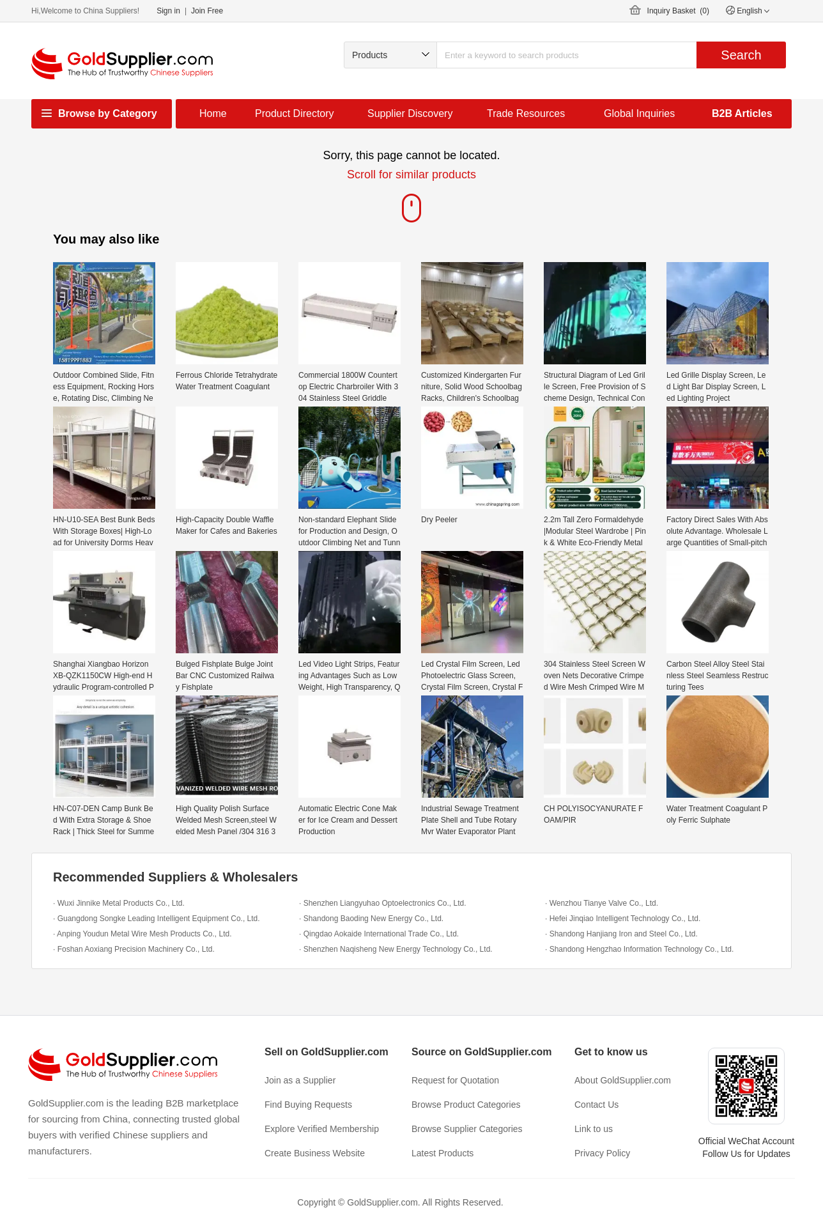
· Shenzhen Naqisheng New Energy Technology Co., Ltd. (396, 949)
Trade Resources (526, 113)
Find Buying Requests (308, 1104)
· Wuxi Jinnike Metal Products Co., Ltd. (119, 903)
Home (213, 113)
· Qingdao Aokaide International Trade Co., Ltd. (379, 933)
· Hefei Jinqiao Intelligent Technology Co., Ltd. (622, 918)
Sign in (168, 10)
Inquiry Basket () (678, 10)
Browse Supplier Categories (467, 1129)
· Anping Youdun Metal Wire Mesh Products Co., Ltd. (142, 933)
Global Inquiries (639, 113)
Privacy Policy (602, 1153)
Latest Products (442, 1153)
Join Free (207, 10)
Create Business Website (315, 1153)
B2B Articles (742, 113)
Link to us (593, 1129)
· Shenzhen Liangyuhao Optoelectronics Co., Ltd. (382, 903)
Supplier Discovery (409, 113)
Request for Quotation (455, 1080)
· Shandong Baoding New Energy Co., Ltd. (371, 918)
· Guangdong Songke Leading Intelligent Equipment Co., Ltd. (156, 918)
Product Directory (294, 113)
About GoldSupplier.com (622, 1080)
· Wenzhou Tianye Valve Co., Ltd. (601, 903)
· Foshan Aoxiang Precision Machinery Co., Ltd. (134, 949)
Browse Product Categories (466, 1104)
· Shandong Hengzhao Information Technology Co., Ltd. (639, 949)
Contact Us (596, 1104)
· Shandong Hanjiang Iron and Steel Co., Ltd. (621, 933)
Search (741, 55)
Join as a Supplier (300, 1080)
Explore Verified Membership (322, 1129)
